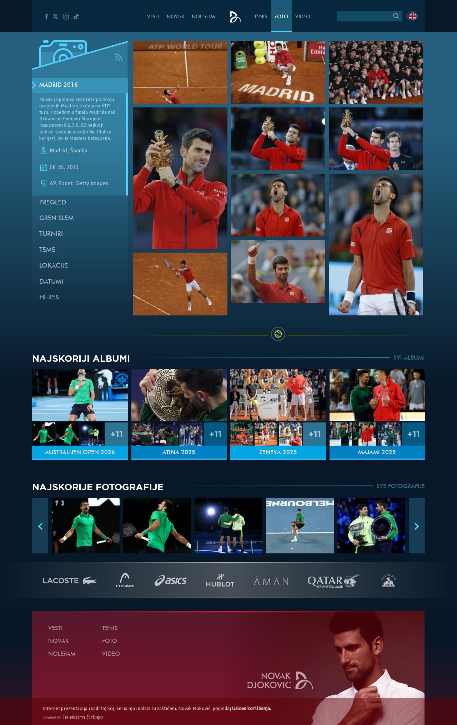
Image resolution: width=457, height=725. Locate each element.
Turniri (51, 234)
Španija (78, 150)
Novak (176, 17)
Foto (281, 17)
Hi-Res (49, 297)
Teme (47, 250)
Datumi (51, 282)
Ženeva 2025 (278, 453)
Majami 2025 (377, 453)
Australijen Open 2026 (80, 453)
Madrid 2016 (58, 85)
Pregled (52, 202)
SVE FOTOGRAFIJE (400, 487)
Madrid (58, 150)
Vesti (153, 17)
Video (302, 17)
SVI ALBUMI (409, 358)
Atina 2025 (178, 453)
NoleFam (203, 17)
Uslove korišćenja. (251, 708)
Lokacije (53, 266)
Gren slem (56, 218)
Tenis (260, 17)
